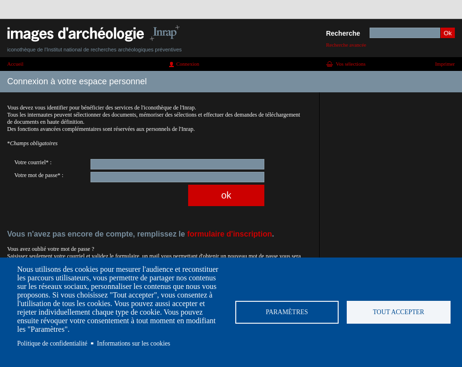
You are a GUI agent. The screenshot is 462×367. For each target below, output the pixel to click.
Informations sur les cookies (134, 343)
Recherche (343, 33)
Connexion (187, 64)
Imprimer (445, 64)
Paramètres (287, 312)
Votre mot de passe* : (38, 175)
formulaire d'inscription (229, 234)
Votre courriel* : (32, 162)
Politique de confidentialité (52, 343)
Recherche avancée (346, 45)
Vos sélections (350, 64)
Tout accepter (398, 312)
